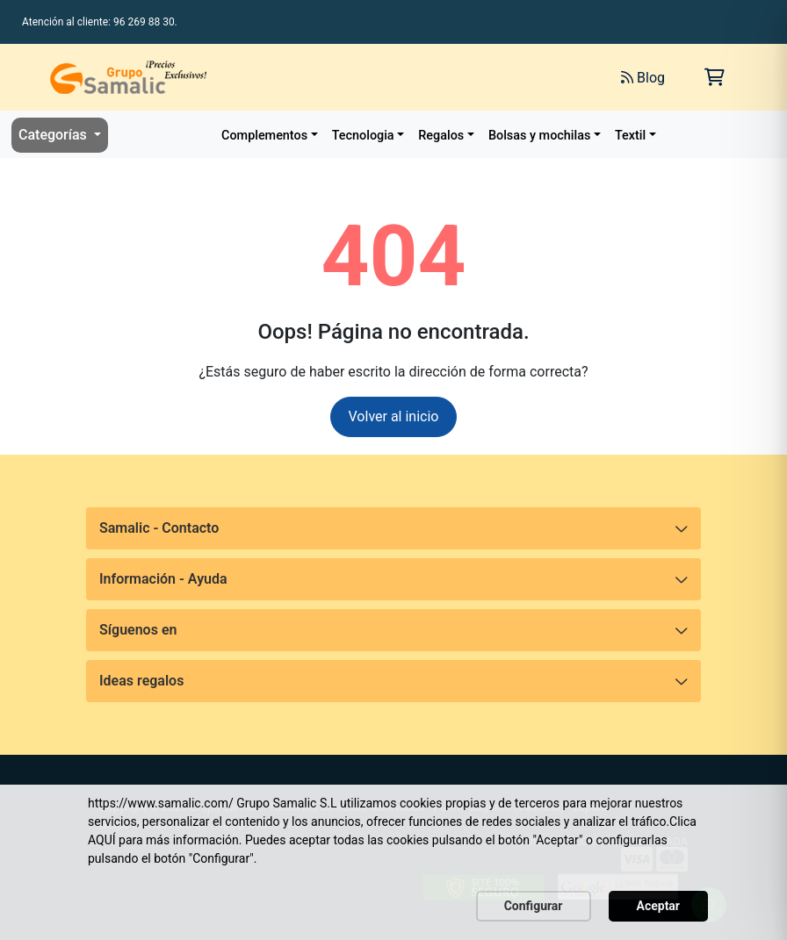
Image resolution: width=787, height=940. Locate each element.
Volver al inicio (394, 416)
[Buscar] (411, 77)
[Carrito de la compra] (714, 77)
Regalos (441, 135)
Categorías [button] (54, 134)
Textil (630, 135)
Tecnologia (363, 135)
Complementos (264, 135)
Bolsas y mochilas (539, 135)
